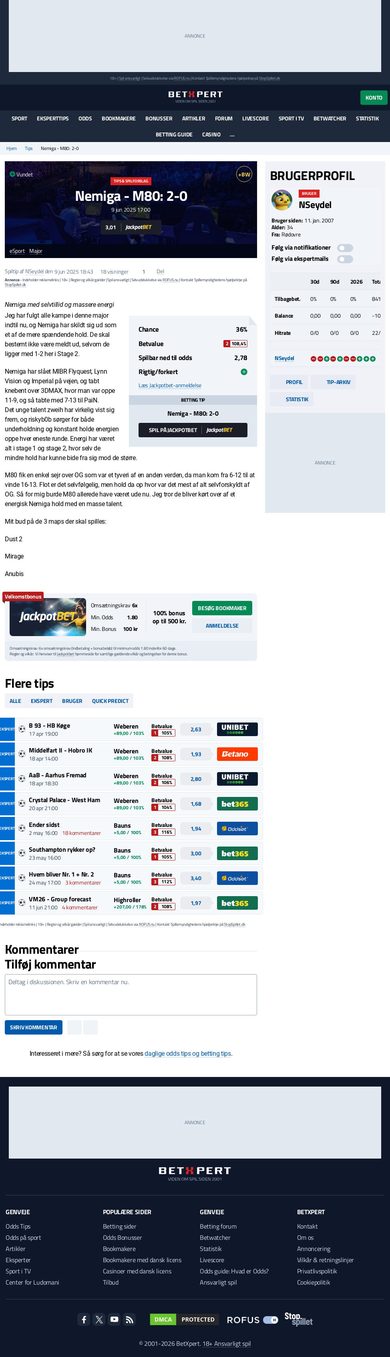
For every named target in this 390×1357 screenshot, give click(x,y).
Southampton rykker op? (62, 849)
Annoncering (313, 1248)
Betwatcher (330, 118)
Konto (374, 97)
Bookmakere (119, 118)
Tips (29, 148)
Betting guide (174, 134)
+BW (244, 174)
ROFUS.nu (181, 78)
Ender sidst (44, 824)
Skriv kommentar (33, 1027)
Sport (20, 118)
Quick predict (110, 701)
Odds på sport (23, 1237)
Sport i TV (291, 118)
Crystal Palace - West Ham (64, 800)
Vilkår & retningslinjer (325, 1260)
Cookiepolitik (313, 1282)
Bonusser (159, 118)
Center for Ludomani (32, 1282)
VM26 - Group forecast (60, 899)
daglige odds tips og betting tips (188, 1053)
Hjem (11, 148)
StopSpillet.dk (269, 78)
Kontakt (307, 1226)
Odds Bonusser (122, 1237)
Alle (15, 701)
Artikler (193, 118)
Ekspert (41, 701)
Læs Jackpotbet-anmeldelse (170, 385)
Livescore (255, 118)
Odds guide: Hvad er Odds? (234, 1271)
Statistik (367, 118)
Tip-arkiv (333, 382)
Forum (224, 118)
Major (35, 251)
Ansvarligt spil (218, 1282)
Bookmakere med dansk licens (142, 1260)
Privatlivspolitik (317, 1271)
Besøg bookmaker (222, 608)
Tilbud (111, 1282)
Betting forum (218, 1226)
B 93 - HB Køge (49, 725)
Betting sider (120, 1226)
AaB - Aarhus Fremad (57, 775)
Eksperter (18, 1260)
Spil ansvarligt (130, 78)
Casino (211, 134)
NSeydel (34, 271)
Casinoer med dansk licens (137, 1271)
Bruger (72, 701)
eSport (17, 251)
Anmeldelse (222, 625)
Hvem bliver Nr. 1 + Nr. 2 (61, 874)
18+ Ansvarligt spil (226, 1343)
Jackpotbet (65, 654)
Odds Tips (18, 1226)
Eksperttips (53, 118)
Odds (85, 118)
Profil (289, 382)
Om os (305, 1237)
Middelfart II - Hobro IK (60, 750)
